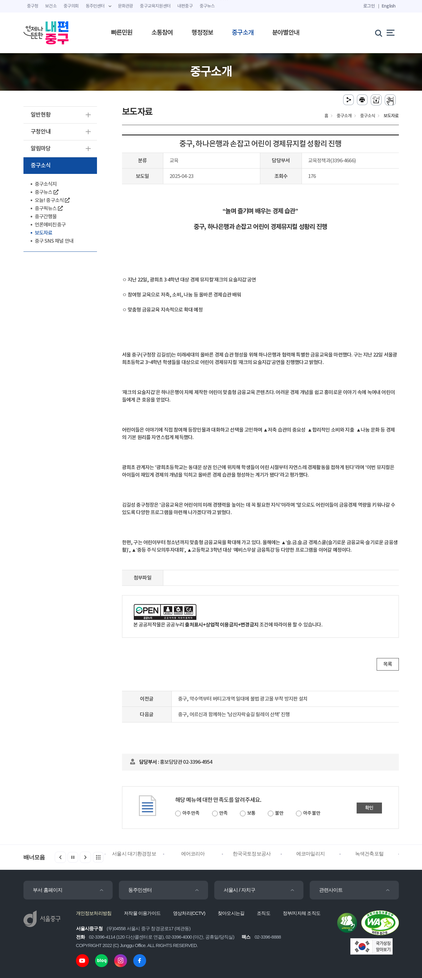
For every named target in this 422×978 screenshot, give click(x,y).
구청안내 (41, 132)
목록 (387, 664)
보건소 (51, 6)
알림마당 (41, 148)
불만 (279, 813)
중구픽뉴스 (49, 208)
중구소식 (41, 165)
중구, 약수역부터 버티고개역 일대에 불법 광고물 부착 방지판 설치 (243, 699)
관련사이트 (331, 890)
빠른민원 (122, 33)
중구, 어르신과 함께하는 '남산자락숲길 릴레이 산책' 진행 (234, 714)
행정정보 (202, 33)
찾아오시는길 (231, 913)
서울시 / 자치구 (240, 890)
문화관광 (125, 6)
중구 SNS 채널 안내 (54, 241)
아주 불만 (311, 813)
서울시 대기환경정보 (134, 853)
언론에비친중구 (50, 225)
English (388, 6)
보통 (251, 813)
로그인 (369, 6)
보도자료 (44, 233)
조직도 (263, 913)
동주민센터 (140, 890)
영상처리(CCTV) (189, 913)
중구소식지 (46, 184)
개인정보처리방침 (94, 913)
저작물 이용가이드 (142, 913)
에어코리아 (193, 853)
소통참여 (162, 33)
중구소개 (242, 33)
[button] (85, 857)
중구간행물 (46, 217)
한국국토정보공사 (252, 853)
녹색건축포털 (369, 853)
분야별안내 (285, 33)
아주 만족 (191, 813)
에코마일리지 (310, 853)
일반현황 (41, 115)
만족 (223, 813)
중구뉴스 (46, 192)
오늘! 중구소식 (52, 200)
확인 (369, 808)
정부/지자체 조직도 (301, 913)
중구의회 (71, 6)
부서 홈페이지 (48, 890)
